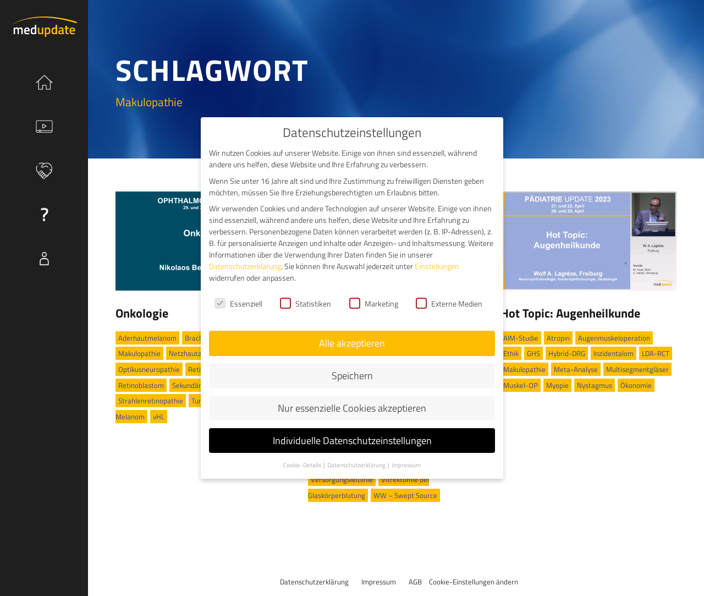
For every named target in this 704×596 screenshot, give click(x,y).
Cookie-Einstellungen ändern (473, 581)
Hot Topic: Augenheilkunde (570, 313)
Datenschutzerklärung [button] (357, 457)
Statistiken (305, 296)
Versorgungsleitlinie (342, 479)
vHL (158, 416)
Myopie (557, 385)
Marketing (373, 296)
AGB (415, 581)
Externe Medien (449, 296)
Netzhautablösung (197, 353)
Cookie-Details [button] (302, 457)
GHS (533, 353)
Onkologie (142, 313)
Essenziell (238, 296)
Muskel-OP (520, 385)
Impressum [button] (406, 457)
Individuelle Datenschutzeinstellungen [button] (352, 432)
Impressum (378, 581)
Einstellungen (437, 259)
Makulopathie (139, 353)
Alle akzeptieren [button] (352, 336)
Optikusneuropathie (149, 369)
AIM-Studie (520, 337)
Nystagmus (594, 385)
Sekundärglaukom (200, 385)
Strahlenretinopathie (150, 400)
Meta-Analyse (576, 369)
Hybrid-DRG (566, 353)
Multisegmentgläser (637, 369)
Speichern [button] (352, 367)
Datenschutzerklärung (314, 581)
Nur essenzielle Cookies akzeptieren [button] (352, 400)
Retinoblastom (141, 385)
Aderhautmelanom (147, 337)
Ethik (511, 353)
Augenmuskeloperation (614, 337)
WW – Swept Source (405, 495)
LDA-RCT (655, 353)
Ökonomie (636, 385)
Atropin (558, 337)
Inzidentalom (613, 353)
